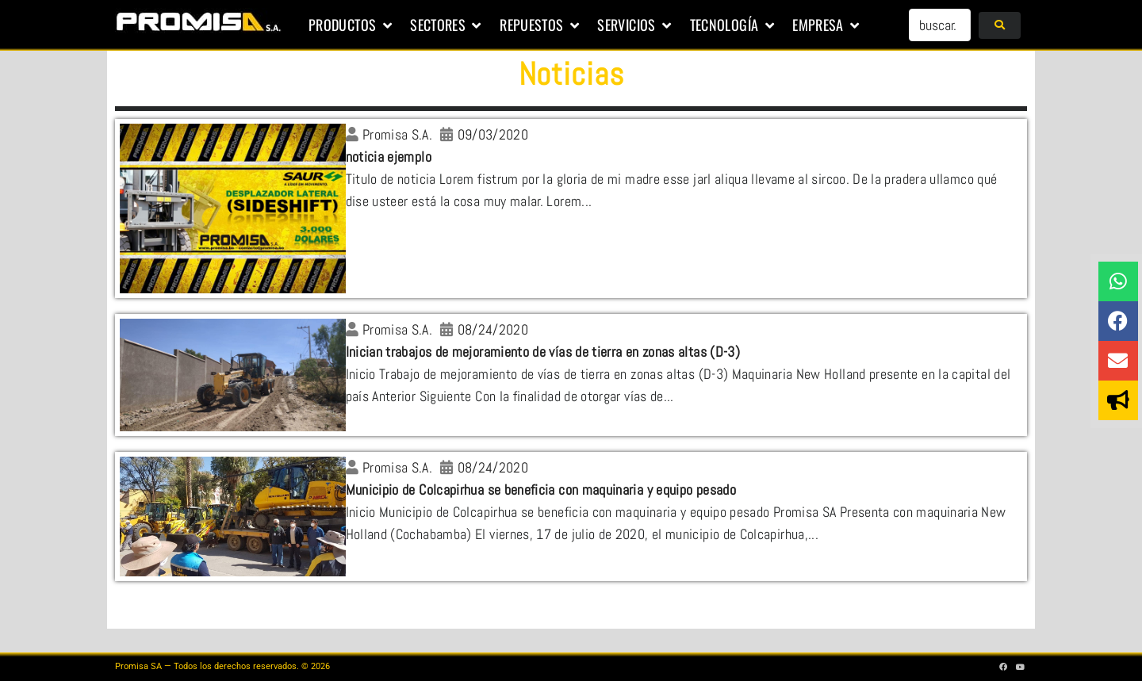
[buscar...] (940, 25)
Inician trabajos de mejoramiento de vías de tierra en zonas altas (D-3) (543, 351)
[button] (351, 25)
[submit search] (1000, 25)
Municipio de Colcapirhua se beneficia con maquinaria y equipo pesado (541, 489)
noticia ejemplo (388, 156)
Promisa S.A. (397, 134)
